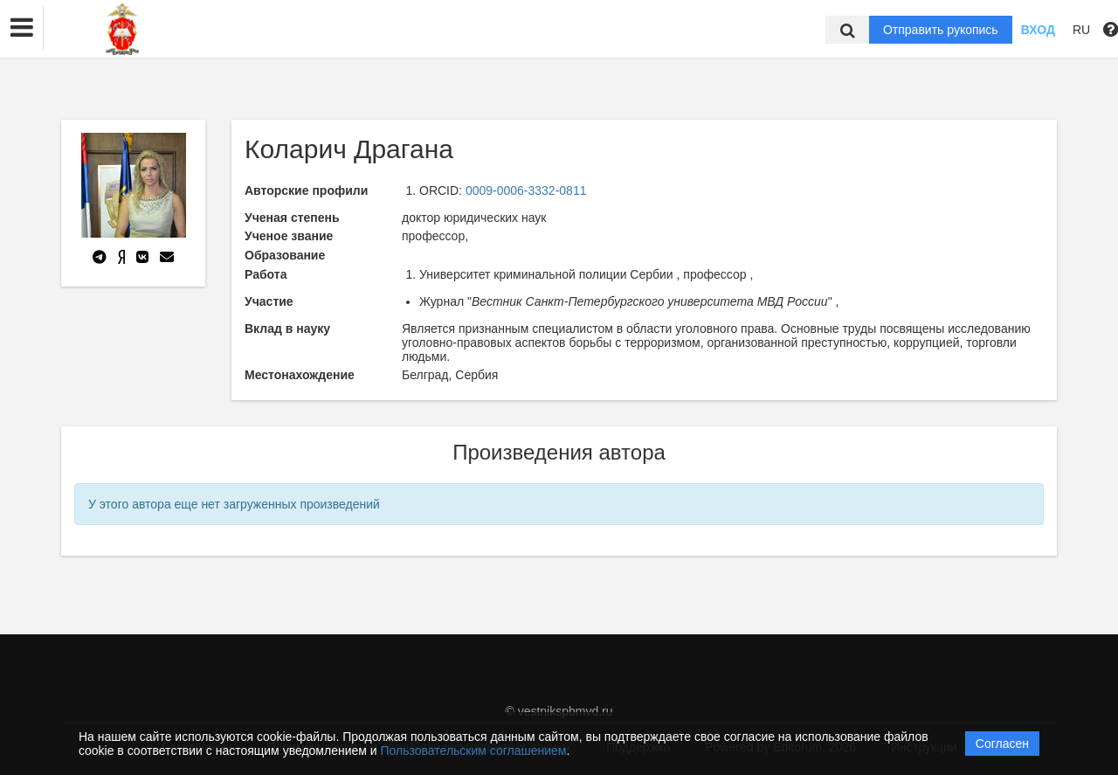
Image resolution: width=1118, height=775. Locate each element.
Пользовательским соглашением (474, 751)
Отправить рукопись (940, 30)
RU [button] (1081, 30)
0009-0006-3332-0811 (526, 190)
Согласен (1002, 744)
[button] (22, 28)
